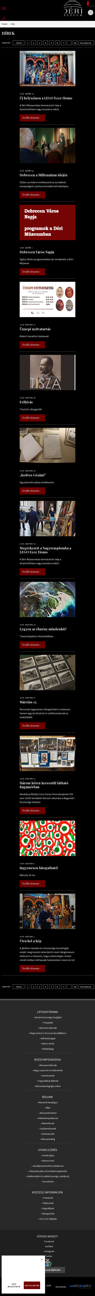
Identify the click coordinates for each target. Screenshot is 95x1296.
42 (75, 42)
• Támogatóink (48, 1213)
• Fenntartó (47, 1197)
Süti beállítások (14, 1285)
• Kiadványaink (47, 1133)
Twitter (48, 1256)
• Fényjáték (47, 1022)
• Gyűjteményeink (47, 1128)
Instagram (49, 1251)
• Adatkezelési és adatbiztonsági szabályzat (47, 1176)
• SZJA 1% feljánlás (47, 1219)
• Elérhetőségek (48, 1038)
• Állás (47, 1107)
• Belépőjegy (47, 1048)
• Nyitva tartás (47, 1043)
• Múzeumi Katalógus (47, 1102)
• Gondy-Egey (47, 1155)
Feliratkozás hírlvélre (49, 1269)
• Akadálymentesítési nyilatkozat (47, 1166)
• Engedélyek (47, 1208)
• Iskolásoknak (47, 1075)
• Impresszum (47, 1160)
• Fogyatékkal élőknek (47, 1081)
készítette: (61, 1286)
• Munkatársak (47, 1123)
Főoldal (4, 24)
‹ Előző (18, 42)
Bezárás (40, 1260)
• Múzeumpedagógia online (47, 1086)
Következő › (86, 42)
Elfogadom (32, 1285)
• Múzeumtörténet (48, 1113)
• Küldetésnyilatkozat (47, 1118)
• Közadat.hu (47, 1181)
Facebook (49, 1241)
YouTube (49, 1246)
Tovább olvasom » (31, 117)
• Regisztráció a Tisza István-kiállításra (47, 1033)
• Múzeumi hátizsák (47, 1028)
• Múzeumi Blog (47, 1139)
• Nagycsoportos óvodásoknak (47, 1070)
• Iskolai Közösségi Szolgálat (47, 1017)
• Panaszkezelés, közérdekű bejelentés (47, 1171)
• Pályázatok (48, 1203)
